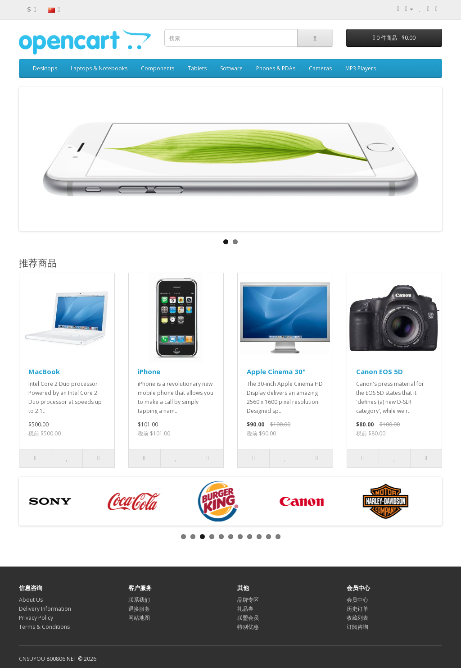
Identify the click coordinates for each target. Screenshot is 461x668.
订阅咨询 (357, 627)
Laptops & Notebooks (99, 68)
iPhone (149, 371)
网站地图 (139, 618)
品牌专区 (248, 600)
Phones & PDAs (275, 68)
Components (157, 68)
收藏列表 (357, 618)
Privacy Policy (36, 618)
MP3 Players (360, 68)
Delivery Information (45, 609)
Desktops (45, 68)
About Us (31, 600)
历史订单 (357, 609)
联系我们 (139, 600)
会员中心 (357, 600)
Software (231, 68)
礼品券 (245, 609)
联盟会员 (248, 618)
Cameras (320, 68)
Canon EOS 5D (379, 371)
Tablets (197, 68)
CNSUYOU (32, 659)
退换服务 (139, 609)
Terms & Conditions (44, 627)
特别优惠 (248, 627)
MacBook (44, 371)
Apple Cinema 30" (276, 371)
